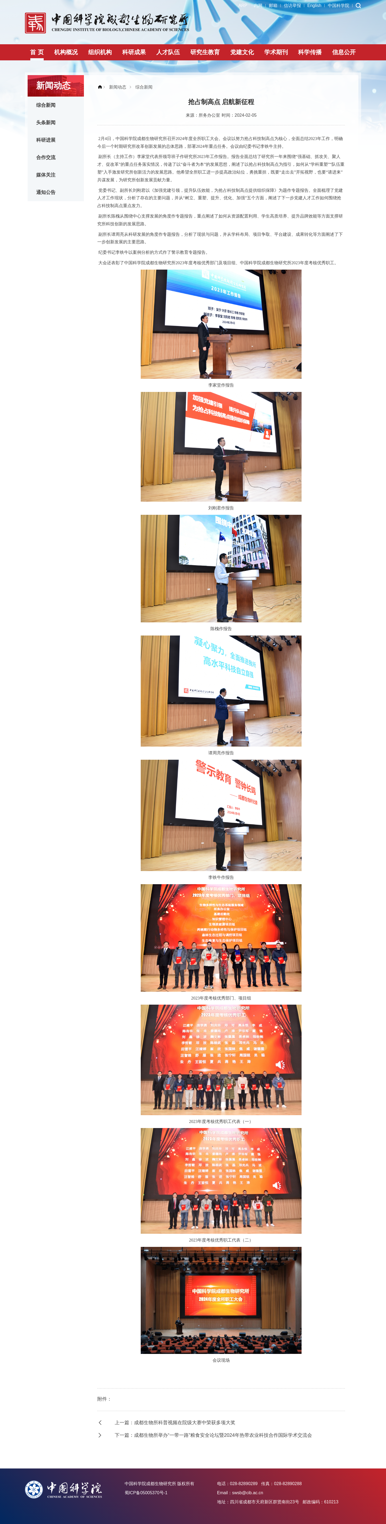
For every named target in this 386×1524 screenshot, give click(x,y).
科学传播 (310, 52)
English (314, 5)
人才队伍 (168, 52)
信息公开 (344, 52)
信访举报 (292, 5)
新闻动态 (117, 87)
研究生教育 (205, 52)
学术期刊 (276, 52)
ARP (243, 5)
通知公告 (45, 192)
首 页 (36, 52)
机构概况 (66, 52)
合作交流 (45, 157)
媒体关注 (45, 175)
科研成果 (134, 52)
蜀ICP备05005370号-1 (146, 1492)
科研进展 (45, 140)
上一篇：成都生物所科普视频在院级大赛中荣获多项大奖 (175, 1422)
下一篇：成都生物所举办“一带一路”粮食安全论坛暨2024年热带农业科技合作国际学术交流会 (213, 1435)
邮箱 (273, 5)
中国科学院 (338, 5)
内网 (258, 5)
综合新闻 (45, 105)
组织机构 (100, 52)
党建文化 (242, 52)
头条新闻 (45, 122)
